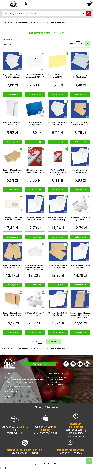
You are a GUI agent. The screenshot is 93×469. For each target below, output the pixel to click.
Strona (73, 44)
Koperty (42, 22)
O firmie (10, 389)
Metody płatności (57, 379)
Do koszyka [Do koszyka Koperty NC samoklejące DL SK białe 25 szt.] (79, 94)
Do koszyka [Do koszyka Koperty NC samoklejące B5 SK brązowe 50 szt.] (56, 285)
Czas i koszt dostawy (58, 377)
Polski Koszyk (7, 22)
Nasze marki (12, 394)
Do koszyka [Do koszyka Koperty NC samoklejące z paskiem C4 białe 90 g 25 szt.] (56, 237)
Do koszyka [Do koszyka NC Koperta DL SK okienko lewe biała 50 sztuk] (56, 189)
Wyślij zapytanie (44, 364)
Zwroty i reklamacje (58, 382)
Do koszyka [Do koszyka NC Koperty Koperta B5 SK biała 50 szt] (79, 285)
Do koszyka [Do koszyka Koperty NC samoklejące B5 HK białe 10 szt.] (11, 142)
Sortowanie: (7, 39)
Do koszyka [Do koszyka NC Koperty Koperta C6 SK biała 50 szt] (56, 142)
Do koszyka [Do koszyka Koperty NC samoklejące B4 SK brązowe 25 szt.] (11, 285)
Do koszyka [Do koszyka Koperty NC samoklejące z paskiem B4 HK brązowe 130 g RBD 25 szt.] (79, 332)
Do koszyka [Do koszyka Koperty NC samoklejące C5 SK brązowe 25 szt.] (79, 142)
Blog (8, 398)
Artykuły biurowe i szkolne (25, 22)
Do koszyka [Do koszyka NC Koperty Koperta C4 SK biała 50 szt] (56, 332)
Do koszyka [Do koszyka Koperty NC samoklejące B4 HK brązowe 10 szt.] (11, 189)
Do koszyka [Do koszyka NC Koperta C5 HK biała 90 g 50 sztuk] (79, 237)
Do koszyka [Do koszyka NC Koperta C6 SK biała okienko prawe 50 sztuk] (33, 189)
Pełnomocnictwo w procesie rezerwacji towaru (25, 379)
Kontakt (10, 377)
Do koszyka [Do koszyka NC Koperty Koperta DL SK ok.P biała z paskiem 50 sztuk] (11, 237)
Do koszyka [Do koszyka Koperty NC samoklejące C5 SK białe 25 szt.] (79, 189)
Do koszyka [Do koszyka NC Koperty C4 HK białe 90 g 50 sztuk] (33, 332)
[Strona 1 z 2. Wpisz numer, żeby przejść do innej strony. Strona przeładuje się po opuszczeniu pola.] (78, 43)
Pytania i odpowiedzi (58, 384)
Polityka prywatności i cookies (19, 387)
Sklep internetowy (43, 464)
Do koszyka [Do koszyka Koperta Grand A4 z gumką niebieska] (33, 142)
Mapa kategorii (13, 391)
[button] (4, 4)
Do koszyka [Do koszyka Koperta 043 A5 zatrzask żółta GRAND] (56, 94)
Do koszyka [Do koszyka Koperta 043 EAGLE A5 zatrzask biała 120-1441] (33, 94)
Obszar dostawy (9, 354)
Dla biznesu (12, 396)
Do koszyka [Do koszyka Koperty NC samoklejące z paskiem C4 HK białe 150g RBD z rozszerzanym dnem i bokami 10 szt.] (33, 285)
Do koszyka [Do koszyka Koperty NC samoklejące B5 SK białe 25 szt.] (33, 237)
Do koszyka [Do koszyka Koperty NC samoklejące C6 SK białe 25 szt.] (11, 94)
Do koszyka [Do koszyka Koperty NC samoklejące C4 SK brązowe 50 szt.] (11, 332)
